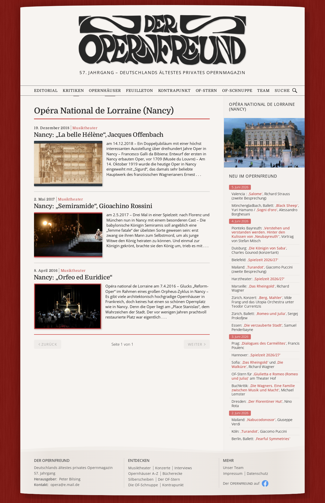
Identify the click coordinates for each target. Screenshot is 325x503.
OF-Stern (206, 91)
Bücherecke (172, 474)
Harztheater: (258, 279)
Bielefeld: (255, 260)
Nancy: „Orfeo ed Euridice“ (73, 277)
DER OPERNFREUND (52, 460)
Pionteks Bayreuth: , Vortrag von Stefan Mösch (263, 234)
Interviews (183, 468)
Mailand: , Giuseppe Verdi (262, 422)
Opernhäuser (105, 91)
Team (263, 91)
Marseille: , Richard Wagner (260, 288)
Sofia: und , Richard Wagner (257, 364)
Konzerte (162, 468)
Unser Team (233, 467)
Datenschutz (257, 474)
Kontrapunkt (174, 91)
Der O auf (241, 483)
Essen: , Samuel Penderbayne (264, 327)
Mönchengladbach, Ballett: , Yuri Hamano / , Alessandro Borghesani (265, 210)
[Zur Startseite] (162, 40)
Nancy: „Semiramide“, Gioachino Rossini (93, 206)
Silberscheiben (141, 479)
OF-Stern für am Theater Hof (265, 376)
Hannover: (256, 355)
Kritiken (73, 91)
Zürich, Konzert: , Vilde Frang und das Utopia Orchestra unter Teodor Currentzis (263, 302)
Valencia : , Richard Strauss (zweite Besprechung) (261, 196)
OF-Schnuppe (237, 91)
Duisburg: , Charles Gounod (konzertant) (259, 250)
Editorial (45, 91)
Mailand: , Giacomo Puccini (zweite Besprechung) (262, 269)
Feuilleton (139, 91)
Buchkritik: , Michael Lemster (263, 390)
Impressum (232, 474)
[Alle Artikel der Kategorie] (264, 142)
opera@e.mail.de (65, 484)
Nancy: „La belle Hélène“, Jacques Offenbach (99, 134)
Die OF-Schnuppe (143, 485)
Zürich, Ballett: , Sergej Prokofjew (265, 316)
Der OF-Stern (169, 479)
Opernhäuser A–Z (143, 474)
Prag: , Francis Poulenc (266, 345)
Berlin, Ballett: (261, 439)
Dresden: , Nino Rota (262, 403)
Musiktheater (84, 128)
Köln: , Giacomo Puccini (259, 431)
